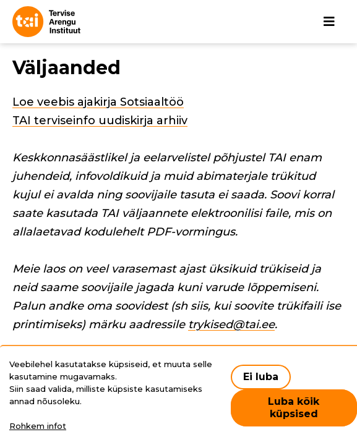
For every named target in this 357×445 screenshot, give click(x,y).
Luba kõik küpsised (293, 408)
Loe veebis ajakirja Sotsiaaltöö (98, 102)
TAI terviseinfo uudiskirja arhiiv (99, 120)
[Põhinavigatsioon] (329, 21)
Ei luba (260, 377)
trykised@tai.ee (231, 324)
